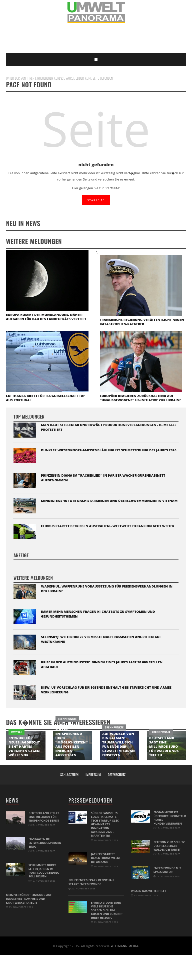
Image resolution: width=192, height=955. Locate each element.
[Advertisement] (97, 38)
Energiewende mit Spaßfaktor (167, 869)
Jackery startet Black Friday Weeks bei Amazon (105, 857)
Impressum (93, 774)
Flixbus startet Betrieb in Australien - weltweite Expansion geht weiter (107, 526)
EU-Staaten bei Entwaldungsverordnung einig (49, 842)
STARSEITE (95, 200)
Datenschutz (117, 774)
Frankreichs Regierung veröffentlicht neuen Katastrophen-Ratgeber (142, 321)
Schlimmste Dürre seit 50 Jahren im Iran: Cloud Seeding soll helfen (43, 870)
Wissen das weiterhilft (148, 890)
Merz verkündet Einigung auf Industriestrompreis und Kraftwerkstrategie (29, 898)
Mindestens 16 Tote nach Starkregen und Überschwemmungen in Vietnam (109, 500)
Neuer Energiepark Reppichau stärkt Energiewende (91, 882)
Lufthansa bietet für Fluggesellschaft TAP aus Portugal (45, 398)
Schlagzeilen (69, 774)
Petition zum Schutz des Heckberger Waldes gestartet (169, 845)
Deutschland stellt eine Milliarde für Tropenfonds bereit (43, 816)
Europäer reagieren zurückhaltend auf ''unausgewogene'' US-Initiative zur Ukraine (140, 398)
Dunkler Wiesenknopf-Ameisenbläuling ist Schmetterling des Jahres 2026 (108, 450)
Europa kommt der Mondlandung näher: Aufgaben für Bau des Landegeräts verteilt (46, 316)
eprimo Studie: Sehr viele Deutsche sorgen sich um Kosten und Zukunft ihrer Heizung (106, 909)
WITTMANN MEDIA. (125, 945)
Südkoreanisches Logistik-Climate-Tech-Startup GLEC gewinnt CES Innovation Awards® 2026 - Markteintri (105, 824)
